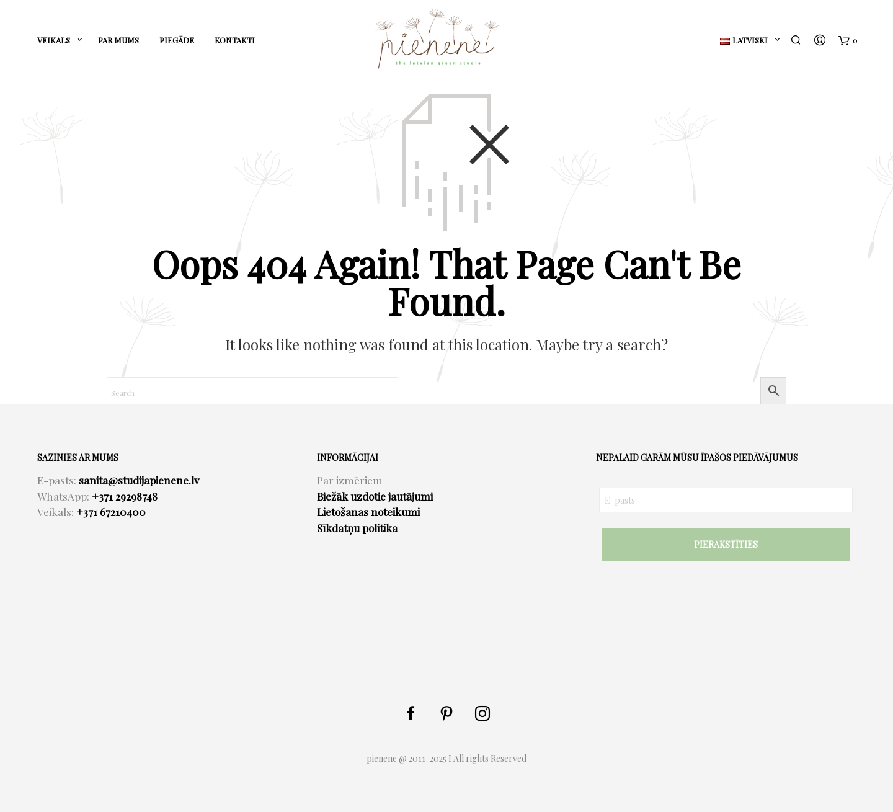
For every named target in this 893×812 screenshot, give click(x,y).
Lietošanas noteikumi (368, 512)
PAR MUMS (118, 40)
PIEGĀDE (176, 40)
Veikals (53, 40)
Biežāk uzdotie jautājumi (375, 496)
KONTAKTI (235, 40)
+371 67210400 (111, 512)
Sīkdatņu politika (357, 528)
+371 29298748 (125, 496)
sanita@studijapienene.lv (139, 480)
